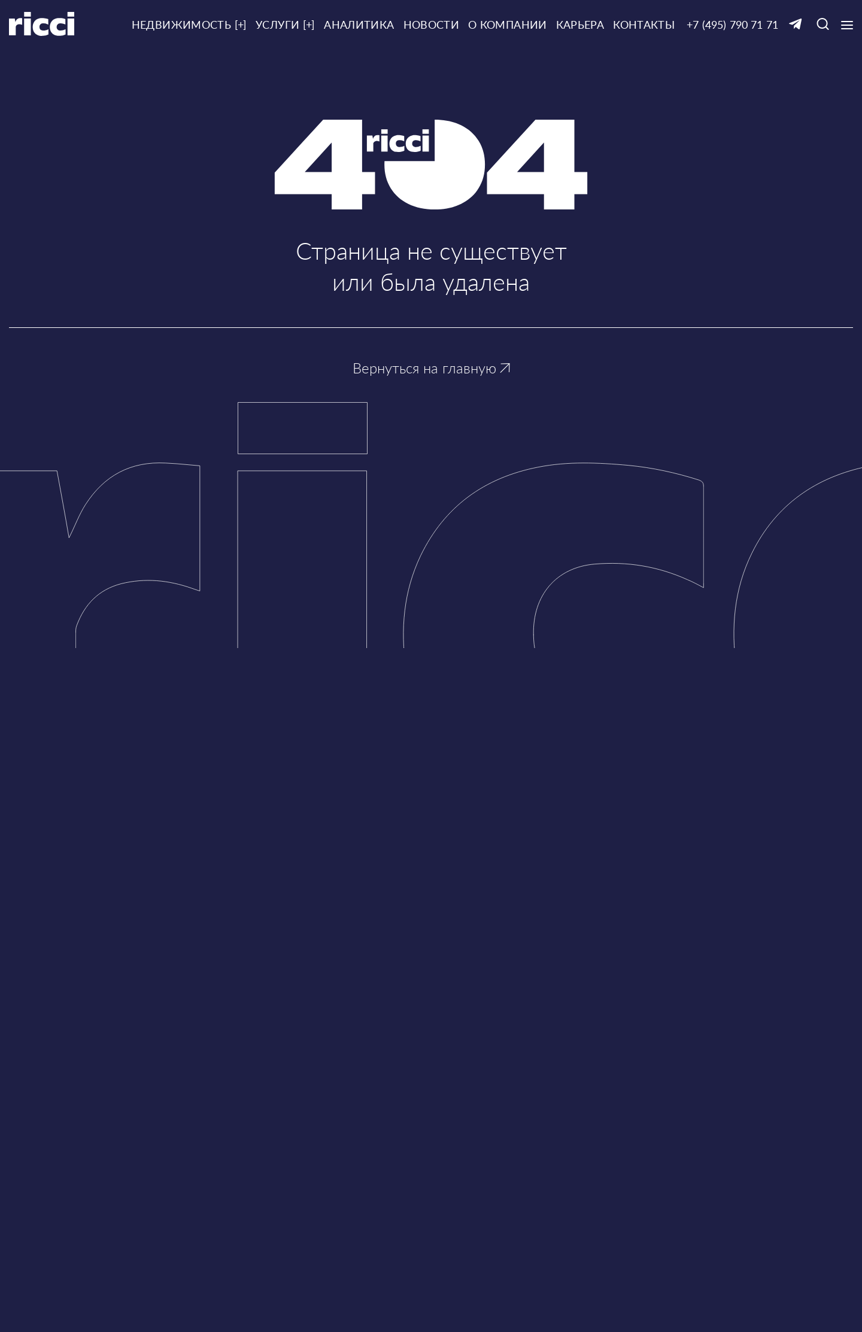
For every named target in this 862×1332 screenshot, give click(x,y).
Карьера (580, 24)
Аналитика (359, 24)
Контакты (644, 24)
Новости (431, 24)
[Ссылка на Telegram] (795, 25)
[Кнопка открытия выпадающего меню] (847, 25)
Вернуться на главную (431, 367)
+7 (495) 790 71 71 (732, 25)
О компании (507, 24)
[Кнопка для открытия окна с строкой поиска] (823, 25)
